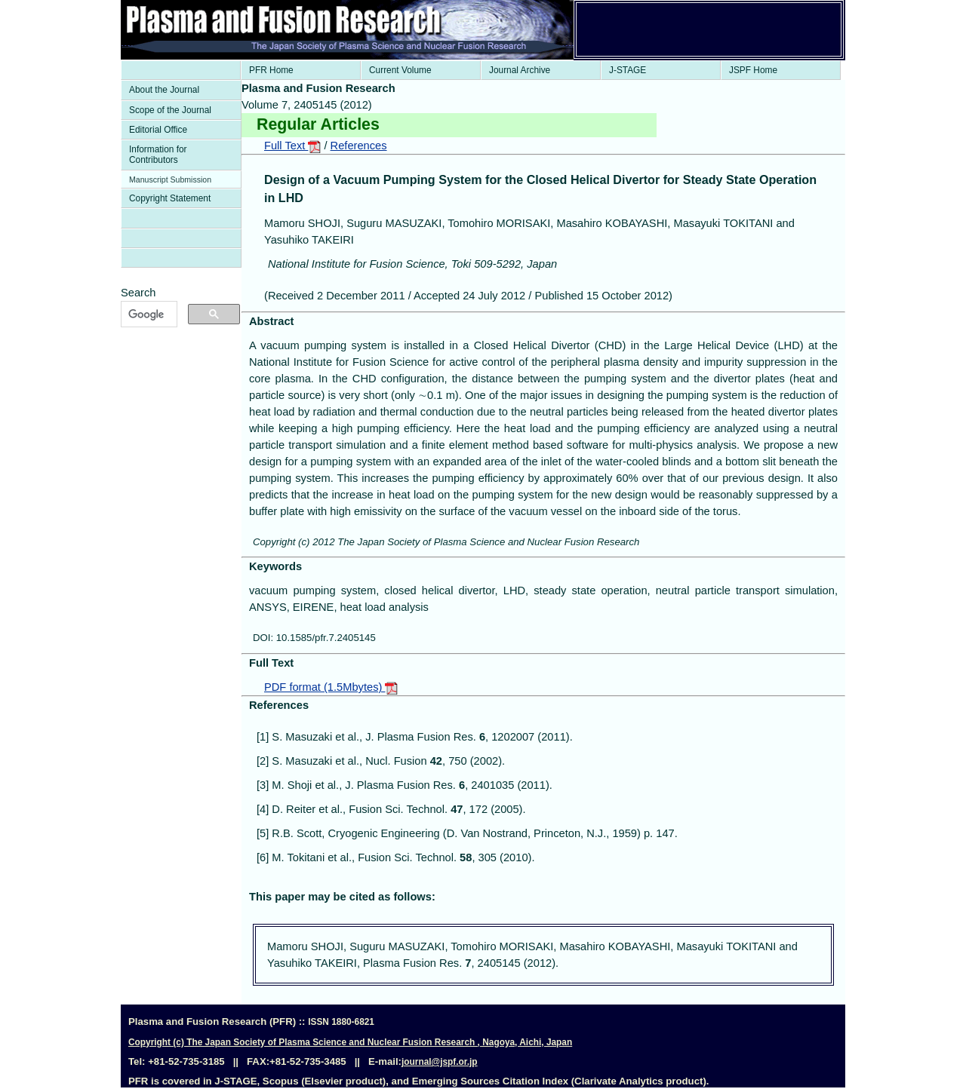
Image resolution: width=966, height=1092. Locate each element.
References (359, 146)
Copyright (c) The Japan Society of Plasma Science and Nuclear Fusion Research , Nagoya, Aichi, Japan (350, 1042)
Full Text (292, 146)
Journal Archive (519, 70)
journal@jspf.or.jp (439, 1062)
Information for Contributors (158, 154)
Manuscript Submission (170, 179)
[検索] (147, 314)
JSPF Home (753, 70)
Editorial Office (158, 129)
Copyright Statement (170, 198)
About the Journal (164, 89)
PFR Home (271, 70)
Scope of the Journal (170, 110)
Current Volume (400, 70)
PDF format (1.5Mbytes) (331, 687)
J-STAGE (627, 70)
